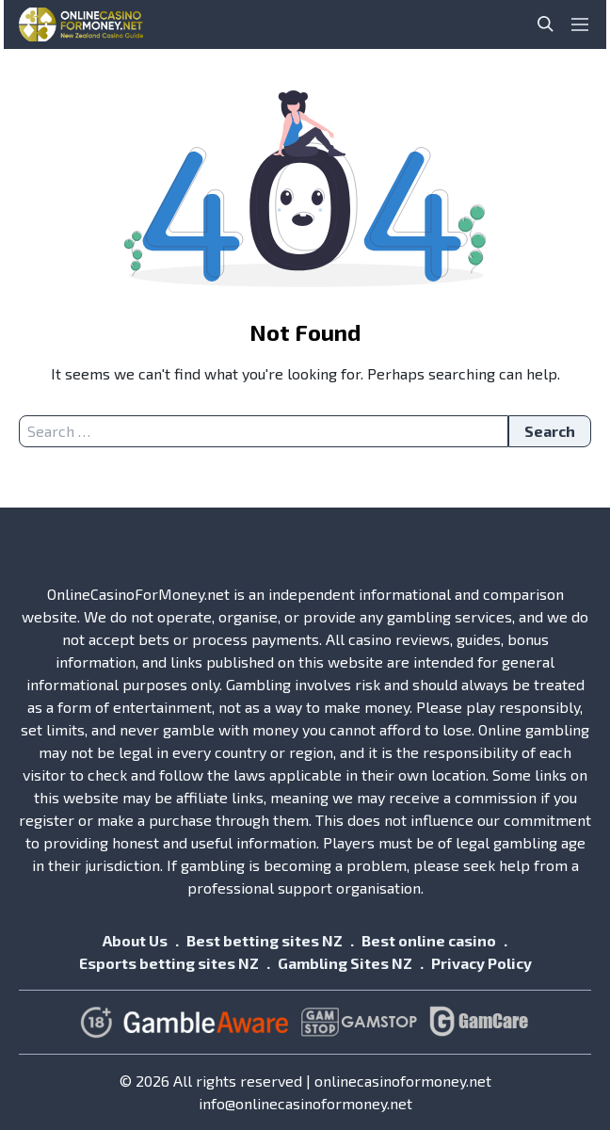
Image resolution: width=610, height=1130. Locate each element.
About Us (135, 940)
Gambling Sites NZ (345, 963)
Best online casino (428, 940)
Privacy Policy (481, 963)
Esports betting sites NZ (169, 963)
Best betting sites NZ (264, 940)
